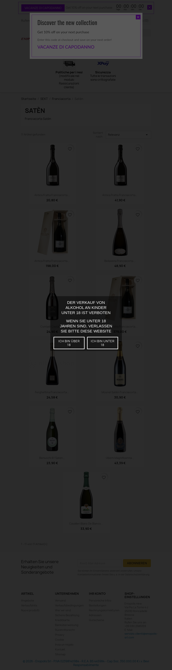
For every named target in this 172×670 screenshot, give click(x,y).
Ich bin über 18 (69, 343)
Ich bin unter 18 (102, 343)
